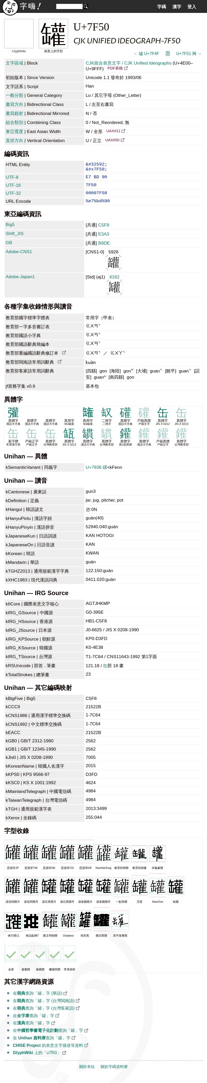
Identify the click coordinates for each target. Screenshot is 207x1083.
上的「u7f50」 (37, 1059)
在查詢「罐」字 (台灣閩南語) (44, 1007)
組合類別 (14, 122)
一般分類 (14, 95)
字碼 (161, 6)
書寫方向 (14, 104)
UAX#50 (112, 140)
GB (9, 249)
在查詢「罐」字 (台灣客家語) (44, 1015)
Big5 (10, 231)
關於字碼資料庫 (114, 1073)
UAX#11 (113, 131)
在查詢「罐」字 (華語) (37, 1000)
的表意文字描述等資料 (48, 1052)
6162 (114, 291)
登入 (191, 6)
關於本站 (87, 1073)
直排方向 (14, 140)
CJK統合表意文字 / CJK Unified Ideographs (128, 63)
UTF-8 (12, 179)
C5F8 (103, 231)
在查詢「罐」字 (33, 1022)
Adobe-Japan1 (20, 283)
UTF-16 (13, 188)
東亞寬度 (14, 131)
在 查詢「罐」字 (41, 1044)
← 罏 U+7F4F (146, 53)
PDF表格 (115, 68)
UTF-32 (13, 197)
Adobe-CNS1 (19, 258)
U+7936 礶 (96, 474)
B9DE (104, 249)
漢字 (176, 6)
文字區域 (14, 63)
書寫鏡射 (14, 113)
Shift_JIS (14, 240)
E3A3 (103, 240)
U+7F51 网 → (189, 53)
